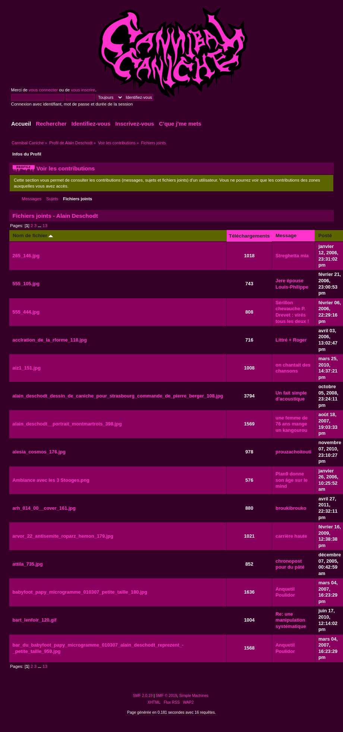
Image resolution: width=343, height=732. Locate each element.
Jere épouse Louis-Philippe (292, 284)
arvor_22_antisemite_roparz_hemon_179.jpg (63, 536)
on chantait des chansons (293, 368)
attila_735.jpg (28, 564)
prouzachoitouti (293, 452)
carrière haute (291, 536)
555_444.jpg (26, 312)
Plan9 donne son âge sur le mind (292, 480)
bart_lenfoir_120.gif (35, 620)
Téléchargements (249, 236)
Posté (325, 235)
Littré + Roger (291, 340)
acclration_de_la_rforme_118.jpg (50, 340)
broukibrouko (291, 508)
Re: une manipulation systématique (291, 620)
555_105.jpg (26, 283)
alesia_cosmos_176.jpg (39, 452)
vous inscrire (83, 90)
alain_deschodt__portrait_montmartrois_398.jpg (67, 424)
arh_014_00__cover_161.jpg (44, 508)
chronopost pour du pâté (290, 564)
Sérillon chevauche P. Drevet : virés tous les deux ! (292, 312)
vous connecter (43, 90)
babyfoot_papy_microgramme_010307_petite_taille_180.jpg (80, 592)
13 (45, 225)
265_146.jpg (26, 255)
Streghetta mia (292, 255)
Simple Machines (193, 696)
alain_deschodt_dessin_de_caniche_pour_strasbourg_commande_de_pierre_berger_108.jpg (118, 396)
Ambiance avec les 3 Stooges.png (51, 480)
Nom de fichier (33, 235)
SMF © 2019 (166, 696)
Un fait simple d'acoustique (291, 396)
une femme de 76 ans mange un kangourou (292, 424)
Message (286, 235)
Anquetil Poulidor (285, 592)
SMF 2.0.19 (142, 696)
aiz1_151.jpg (27, 368)
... (40, 225)
